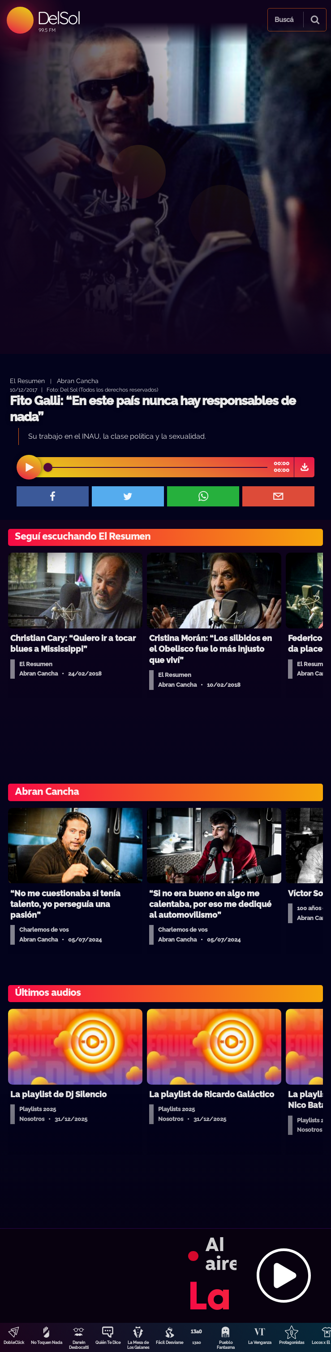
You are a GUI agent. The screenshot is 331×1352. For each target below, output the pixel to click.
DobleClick (14, 1342)
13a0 (196, 1342)
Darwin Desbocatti (79, 1345)
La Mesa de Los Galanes (138, 1345)
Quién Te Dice (107, 1342)
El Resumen (27, 380)
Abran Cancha (78, 380)
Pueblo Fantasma (226, 1345)
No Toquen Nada (46, 1342)
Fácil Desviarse (169, 1342)
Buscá (284, 20)
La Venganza (259, 1342)
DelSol (58, 17)
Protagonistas (291, 1342)
